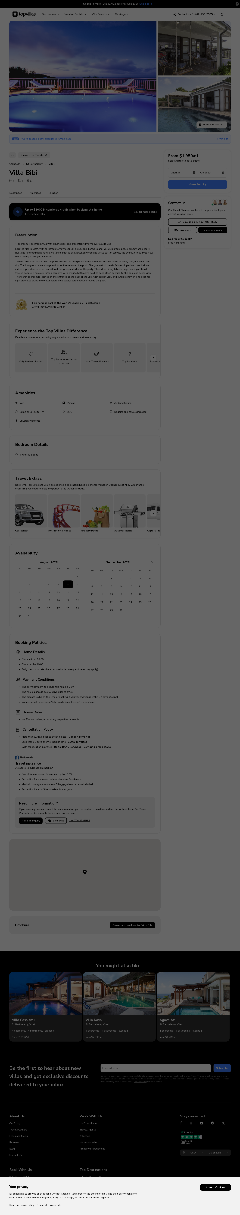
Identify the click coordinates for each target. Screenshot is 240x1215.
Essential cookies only (49, 1205)
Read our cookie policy (21, 1205)
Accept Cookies (215, 1187)
